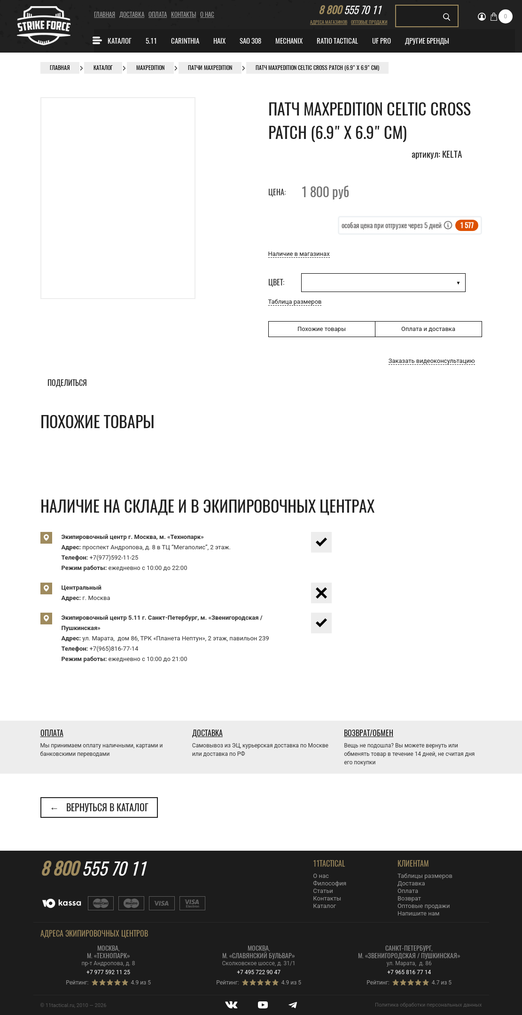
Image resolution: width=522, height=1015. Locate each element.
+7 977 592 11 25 (108, 972)
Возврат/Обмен (368, 733)
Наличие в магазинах (299, 253)
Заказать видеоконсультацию (432, 360)
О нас (207, 14)
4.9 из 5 (141, 982)
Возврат (409, 898)
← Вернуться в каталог (99, 807)
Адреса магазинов (328, 22)
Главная (104, 14)
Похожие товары (321, 328)
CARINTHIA (185, 41)
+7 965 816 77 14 (409, 972)
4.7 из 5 (442, 982)
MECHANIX (289, 41)
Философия (329, 883)
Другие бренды (427, 41)
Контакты (183, 14)
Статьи (323, 890)
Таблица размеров (295, 301)
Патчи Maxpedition (210, 67)
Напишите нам (418, 913)
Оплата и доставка (428, 328)
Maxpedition (150, 67)
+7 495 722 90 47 (258, 972)
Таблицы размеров (424, 875)
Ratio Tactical (337, 41)
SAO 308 (250, 41)
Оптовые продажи (369, 22)
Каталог (112, 40)
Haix (219, 41)
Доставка (131, 14)
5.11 (151, 41)
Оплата (157, 14)
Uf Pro (381, 41)
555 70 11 (350, 10)
